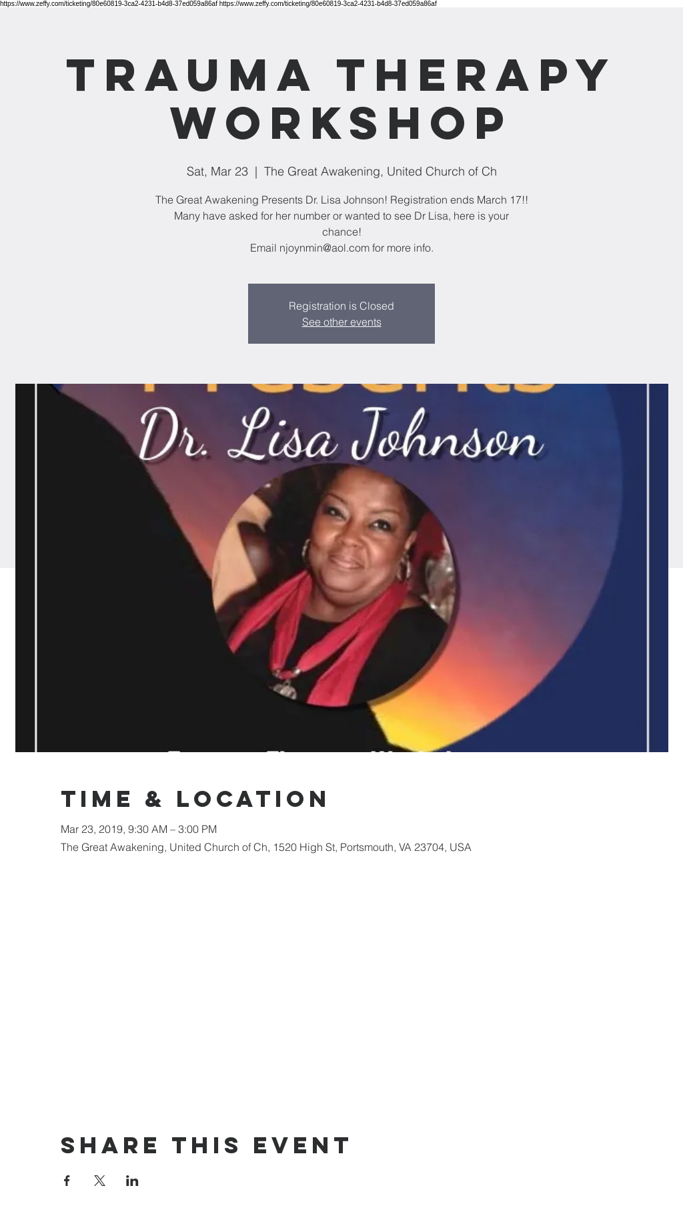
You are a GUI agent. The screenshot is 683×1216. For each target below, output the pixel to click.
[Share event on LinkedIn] (132, 1180)
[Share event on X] (99, 1180)
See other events (342, 321)
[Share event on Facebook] (67, 1180)
